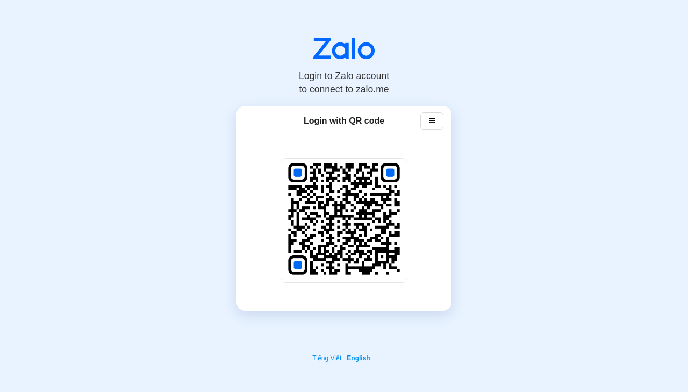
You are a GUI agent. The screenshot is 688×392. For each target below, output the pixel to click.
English (358, 358)
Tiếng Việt (326, 358)
